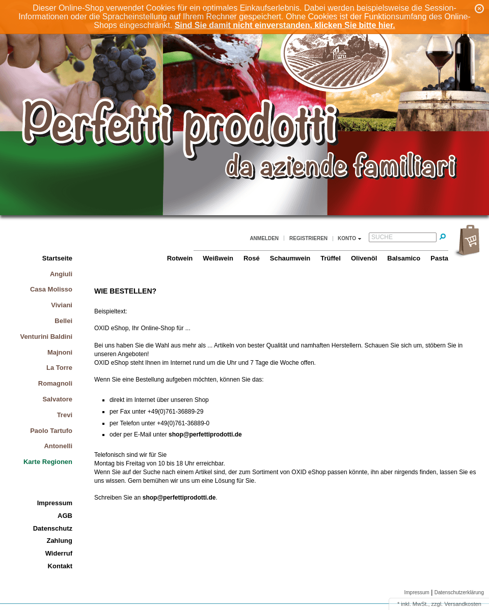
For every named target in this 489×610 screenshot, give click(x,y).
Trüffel (330, 258)
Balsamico (403, 258)
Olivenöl (364, 258)
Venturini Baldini (46, 336)
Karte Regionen (47, 462)
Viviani (61, 305)
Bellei (63, 321)
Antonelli (58, 446)
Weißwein (218, 258)
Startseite (57, 258)
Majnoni (59, 352)
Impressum (54, 503)
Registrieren (308, 238)
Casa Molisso (51, 289)
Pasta (439, 258)
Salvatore (57, 399)
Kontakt (60, 566)
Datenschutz (52, 528)
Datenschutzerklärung (459, 592)
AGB (65, 515)
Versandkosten (462, 604)
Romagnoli (55, 383)
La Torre (59, 367)
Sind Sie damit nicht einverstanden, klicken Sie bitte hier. (285, 25)
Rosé (251, 258)
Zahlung (59, 540)
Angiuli (61, 274)
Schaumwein (290, 258)
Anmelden (264, 238)
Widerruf (58, 553)
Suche (382, 237)
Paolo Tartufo (51, 430)
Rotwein (180, 258)
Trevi (64, 415)
